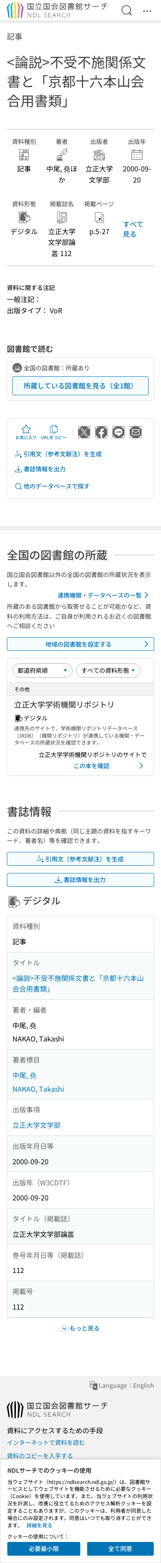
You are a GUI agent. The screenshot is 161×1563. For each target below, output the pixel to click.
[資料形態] (108, 670)
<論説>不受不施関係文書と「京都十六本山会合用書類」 (78, 983)
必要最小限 (44, 1548)
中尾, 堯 (24, 1075)
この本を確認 (109, 765)
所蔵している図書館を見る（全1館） (80, 385)
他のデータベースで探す (52, 486)
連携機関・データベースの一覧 (105, 595)
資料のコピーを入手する (40, 1455)
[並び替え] (42, 670)
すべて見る (133, 228)
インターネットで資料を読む (46, 1442)
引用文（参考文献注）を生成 (58, 453)
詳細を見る (39, 1525)
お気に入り (26, 432)
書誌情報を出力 (40, 468)
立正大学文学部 (36, 1125)
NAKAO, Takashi (38, 1089)
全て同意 (120, 1548)
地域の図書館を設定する (99, 644)
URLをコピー (54, 432)
